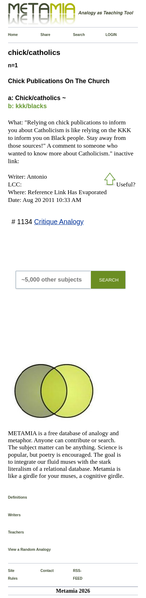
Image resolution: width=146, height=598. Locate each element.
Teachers (16, 532)
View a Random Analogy (29, 549)
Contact (42, 571)
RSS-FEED (74, 574)
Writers (14, 515)
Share (42, 35)
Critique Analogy (59, 222)
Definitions (17, 497)
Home (9, 35)
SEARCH (109, 280)
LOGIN (107, 35)
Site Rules (9, 574)
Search (74, 35)
